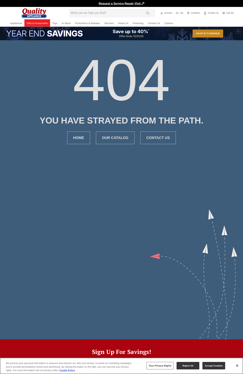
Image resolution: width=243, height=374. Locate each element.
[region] (121, 366)
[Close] (237, 366)
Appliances (16, 23)
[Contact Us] (210, 13)
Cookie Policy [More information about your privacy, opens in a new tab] (67, 370)
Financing (138, 23)
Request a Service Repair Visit (121, 3)
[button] (161, 13)
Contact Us (154, 23)
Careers (168, 23)
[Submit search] (148, 13)
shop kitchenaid (208, 33)
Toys (54, 23)
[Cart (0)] (228, 13)
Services (109, 23)
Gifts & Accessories (37, 23)
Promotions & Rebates (87, 23)
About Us (123, 23)
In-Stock (66, 23)
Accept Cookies (214, 365)
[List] (179, 13)
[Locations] (193, 13)
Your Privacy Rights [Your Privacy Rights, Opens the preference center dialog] (160, 365)
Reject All (187, 365)
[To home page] (34, 13)
